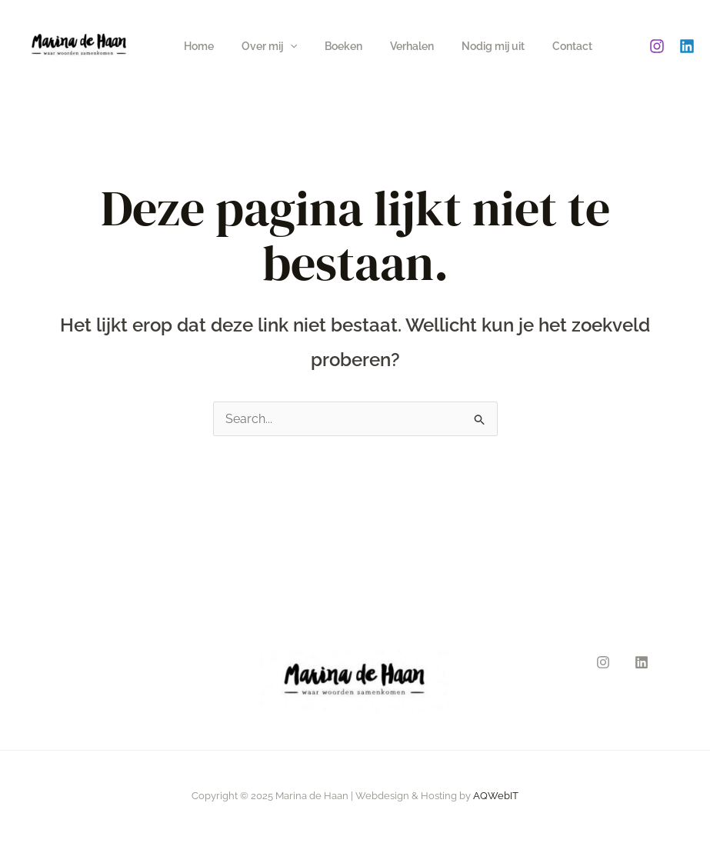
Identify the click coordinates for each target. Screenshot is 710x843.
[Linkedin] (687, 46)
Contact (538, 46)
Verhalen (390, 46)
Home (196, 46)
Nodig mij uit (465, 46)
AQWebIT (495, 795)
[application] (281, 46)
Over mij (260, 46)
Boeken (328, 46)
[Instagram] (657, 46)
